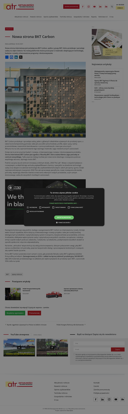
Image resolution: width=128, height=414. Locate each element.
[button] (64, 203)
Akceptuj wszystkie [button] (64, 217)
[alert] (64, 207)
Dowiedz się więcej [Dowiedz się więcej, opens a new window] (68, 200)
